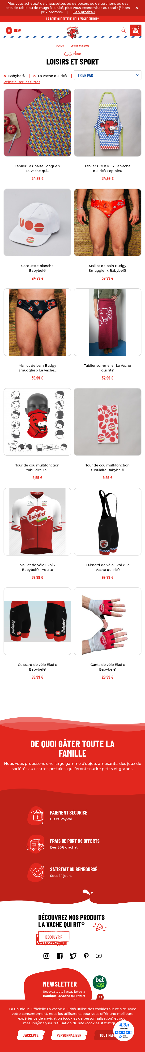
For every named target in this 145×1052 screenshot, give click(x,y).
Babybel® (17, 76)
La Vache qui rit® (53, 76)
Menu (17, 30)
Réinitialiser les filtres (22, 82)
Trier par (108, 75)
